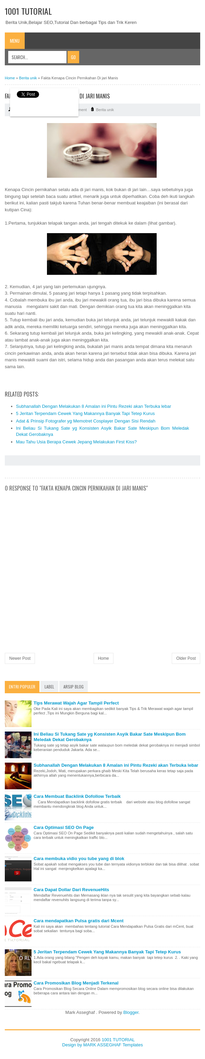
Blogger (130, 1012)
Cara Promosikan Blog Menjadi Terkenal (76, 983)
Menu (15, 40)
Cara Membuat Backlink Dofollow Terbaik (77, 796)
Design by (72, 1044)
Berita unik (105, 110)
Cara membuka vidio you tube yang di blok (79, 858)
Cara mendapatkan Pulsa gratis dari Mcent (78, 920)
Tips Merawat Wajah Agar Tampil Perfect (76, 703)
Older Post (186, 658)
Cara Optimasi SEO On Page (64, 827)
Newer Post (20, 658)
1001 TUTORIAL (28, 11)
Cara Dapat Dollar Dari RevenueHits (71, 889)
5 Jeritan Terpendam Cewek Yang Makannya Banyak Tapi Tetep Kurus (85, 413)
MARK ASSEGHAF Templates (113, 1044)
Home (103, 658)
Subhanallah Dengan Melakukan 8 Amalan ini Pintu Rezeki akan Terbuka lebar (93, 406)
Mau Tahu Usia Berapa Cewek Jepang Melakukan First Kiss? (76, 441)
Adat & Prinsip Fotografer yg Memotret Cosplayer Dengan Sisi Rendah (86, 421)
